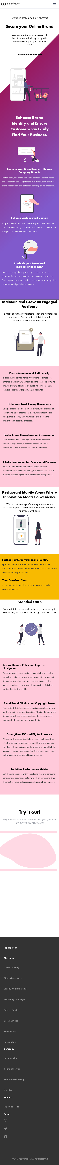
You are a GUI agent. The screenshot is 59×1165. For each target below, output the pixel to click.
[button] (54, 4)
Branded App (10, 1031)
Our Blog (8, 1090)
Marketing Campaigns (14, 999)
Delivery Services (12, 1010)
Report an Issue (11, 1106)
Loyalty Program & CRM (15, 988)
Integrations (10, 1042)
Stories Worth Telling (14, 1079)
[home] (10, 4)
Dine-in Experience (13, 978)
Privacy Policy (10, 1058)
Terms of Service (12, 1069)
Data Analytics (11, 1021)
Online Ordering (11, 967)
